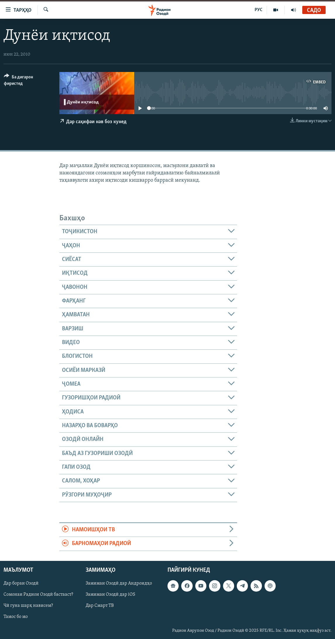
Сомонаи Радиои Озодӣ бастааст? (38, 594)
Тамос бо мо (16, 616)
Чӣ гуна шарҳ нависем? (28, 605)
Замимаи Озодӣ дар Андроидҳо (119, 583)
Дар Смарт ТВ (100, 605)
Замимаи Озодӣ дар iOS (110, 594)
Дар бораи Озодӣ (21, 583)
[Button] (28, 81)
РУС (259, 10)
